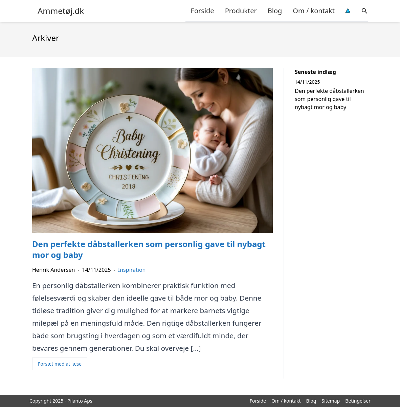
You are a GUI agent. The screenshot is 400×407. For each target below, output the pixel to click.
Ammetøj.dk (61, 10)
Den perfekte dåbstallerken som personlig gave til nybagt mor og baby (329, 99)
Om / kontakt (314, 10)
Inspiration (132, 269)
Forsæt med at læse (60, 364)
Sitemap (330, 401)
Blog (275, 10)
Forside (202, 10)
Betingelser (358, 401)
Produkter (241, 10)
